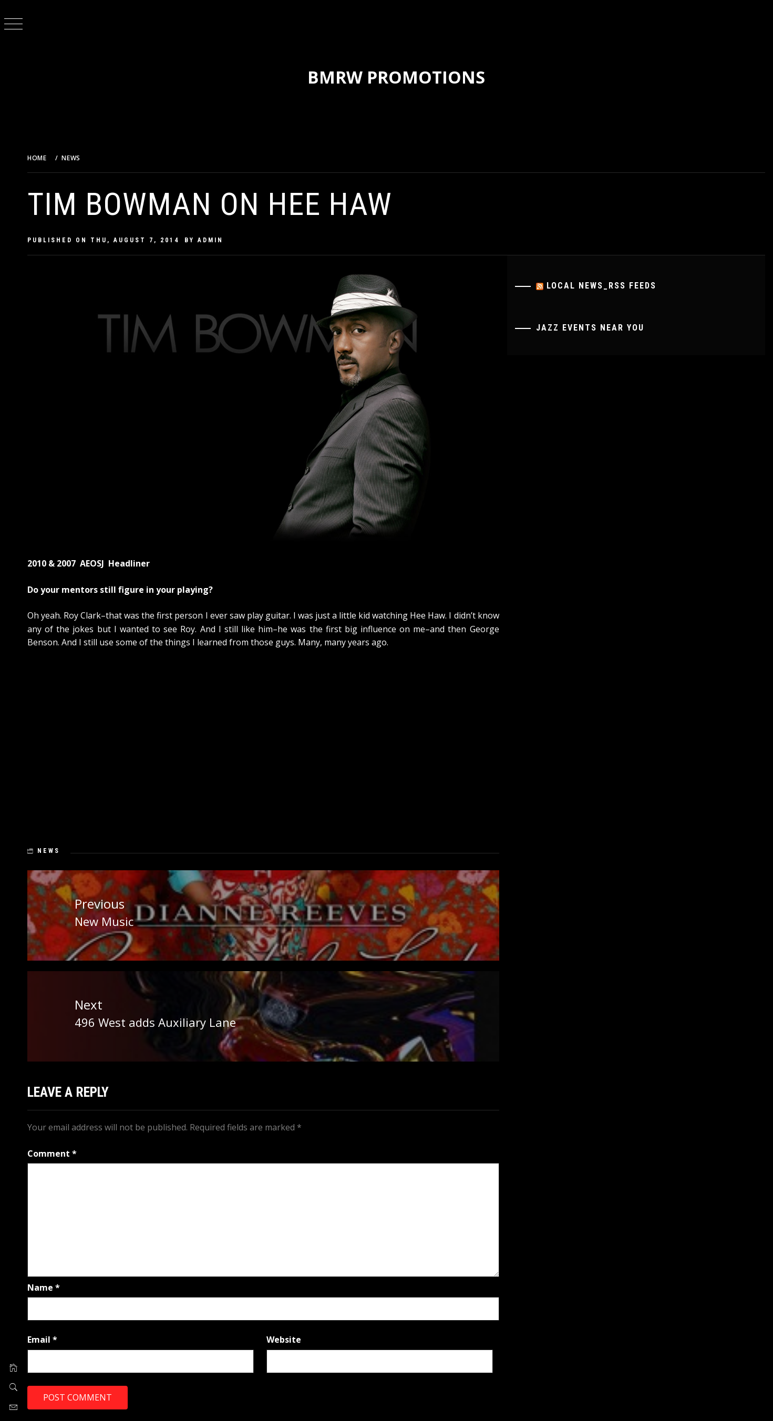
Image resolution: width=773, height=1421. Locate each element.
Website (288, 1339)
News (55, 850)
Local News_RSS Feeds (603, 286)
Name (50, 1286)
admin (217, 240)
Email (49, 1339)
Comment (59, 1152)
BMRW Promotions (400, 77)
